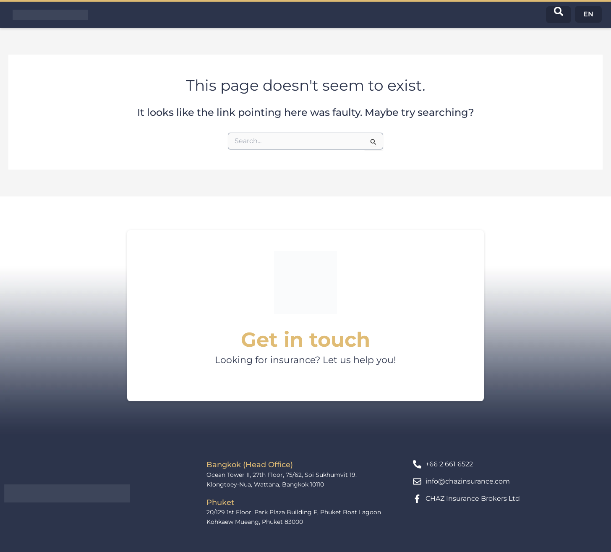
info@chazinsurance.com (468, 481)
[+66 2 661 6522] (417, 464)
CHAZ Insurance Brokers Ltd (473, 498)
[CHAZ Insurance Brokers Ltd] (417, 498)
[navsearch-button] (558, 14)
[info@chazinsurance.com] (417, 481)
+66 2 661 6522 (449, 464)
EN (588, 14)
